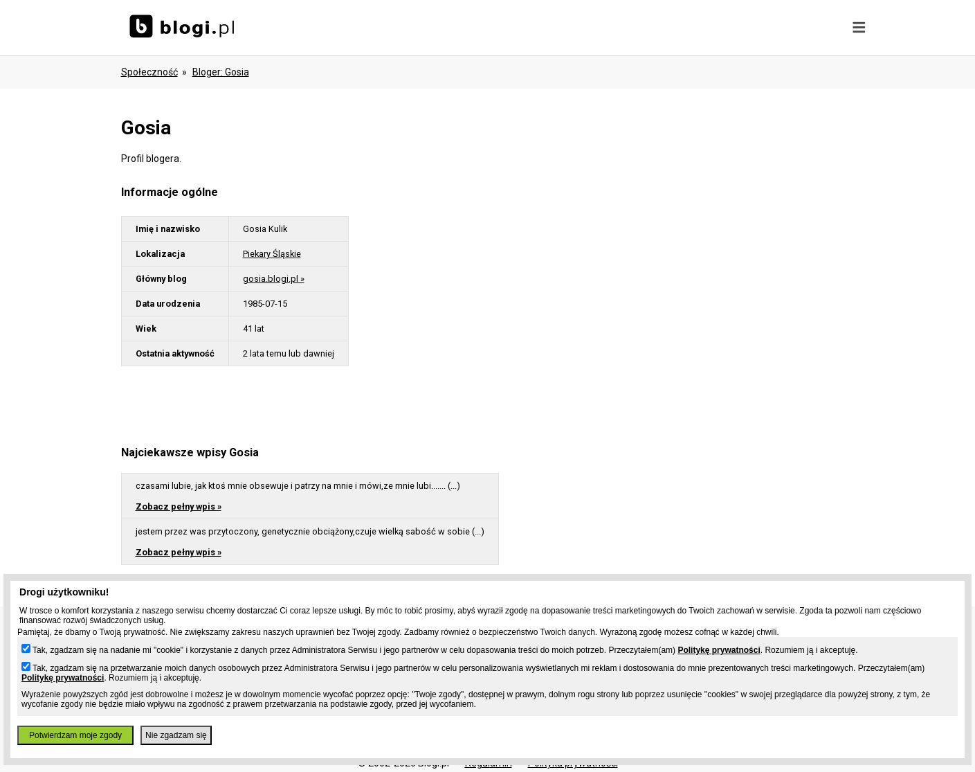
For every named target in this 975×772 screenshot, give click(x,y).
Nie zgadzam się (176, 735)
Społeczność (149, 72)
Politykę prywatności (718, 650)
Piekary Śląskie (272, 254)
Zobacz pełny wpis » (178, 506)
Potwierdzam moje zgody (75, 735)
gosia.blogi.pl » (273, 278)
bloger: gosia (220, 72)
